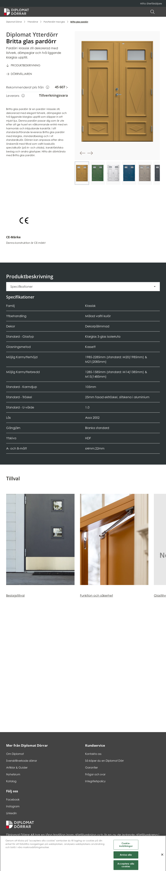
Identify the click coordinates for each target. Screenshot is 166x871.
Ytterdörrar (32, 22)
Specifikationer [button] (21, 286)
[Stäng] (162, 859)
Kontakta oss (93, 754)
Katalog (11, 781)
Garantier (91, 767)
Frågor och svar (95, 774)
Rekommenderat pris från (27, 87)
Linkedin (11, 813)
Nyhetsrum (13, 774)
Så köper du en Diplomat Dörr (104, 760)
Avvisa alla (126, 859)
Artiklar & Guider (17, 767)
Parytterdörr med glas (54, 22)
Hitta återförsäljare (151, 3)
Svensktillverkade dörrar (21, 760)
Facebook (12, 799)
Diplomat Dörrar (14, 22)
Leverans (15, 95)
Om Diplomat (15, 754)
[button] (160, 11)
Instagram (12, 806)
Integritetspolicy (95, 781)
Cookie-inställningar (126, 849)
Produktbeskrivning (25, 65)
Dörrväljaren (21, 74)
